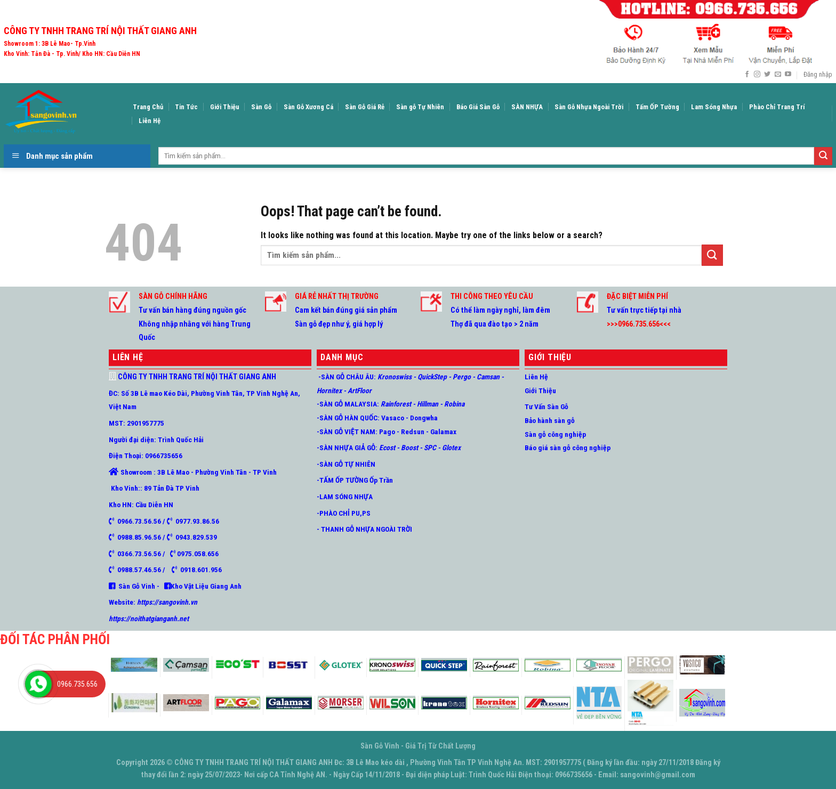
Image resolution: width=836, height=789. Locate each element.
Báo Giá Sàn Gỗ (478, 107)
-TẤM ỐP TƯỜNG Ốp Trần (355, 480)
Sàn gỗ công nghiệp (555, 434)
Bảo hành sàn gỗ (550, 420)
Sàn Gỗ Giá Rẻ (364, 107)
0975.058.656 (197, 553)
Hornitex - (331, 390)
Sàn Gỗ (261, 107)
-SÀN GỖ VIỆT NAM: (347, 431)
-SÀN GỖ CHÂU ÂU (345, 376)
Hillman (427, 404)
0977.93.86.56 (195, 521)
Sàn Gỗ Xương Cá (308, 107)
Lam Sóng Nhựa (714, 107)
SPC (429, 447)
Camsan (488, 376)
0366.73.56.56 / (143, 553)
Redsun (412, 431)
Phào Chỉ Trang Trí (777, 107)
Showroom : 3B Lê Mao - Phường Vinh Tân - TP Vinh (198, 472)
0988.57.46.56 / (144, 569)
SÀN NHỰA (527, 107)
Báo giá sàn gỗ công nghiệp (567, 447)
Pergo (462, 376)
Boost (409, 447)
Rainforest (396, 404)
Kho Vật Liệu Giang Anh (206, 586)
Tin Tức (186, 107)
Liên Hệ (149, 121)
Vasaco (392, 417)
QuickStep (431, 376)
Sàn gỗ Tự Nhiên (420, 107)
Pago (387, 431)
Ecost (387, 447)
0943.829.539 (194, 537)
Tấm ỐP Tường (657, 107)
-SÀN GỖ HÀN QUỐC (347, 417)
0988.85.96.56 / (140, 537)
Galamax (442, 431)
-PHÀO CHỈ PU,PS (344, 513)
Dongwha (424, 417)
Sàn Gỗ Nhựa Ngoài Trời (588, 107)
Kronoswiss (394, 376)
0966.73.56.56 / (140, 521)
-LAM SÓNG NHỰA (345, 496)
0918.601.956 (201, 569)
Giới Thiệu (224, 107)
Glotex (450, 447)
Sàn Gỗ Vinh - (139, 586)
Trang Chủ (148, 107)
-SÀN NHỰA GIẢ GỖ (346, 447)
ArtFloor (360, 390)
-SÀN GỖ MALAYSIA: (348, 404)
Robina (453, 404)
